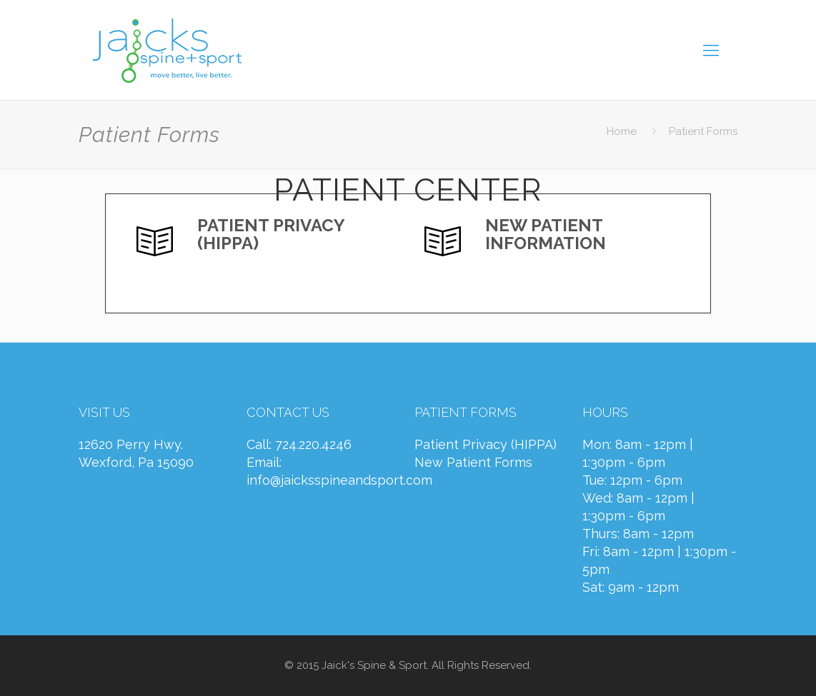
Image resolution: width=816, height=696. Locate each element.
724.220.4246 (313, 444)
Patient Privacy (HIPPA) (485, 444)
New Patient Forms (473, 462)
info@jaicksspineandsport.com (339, 480)
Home (622, 131)
